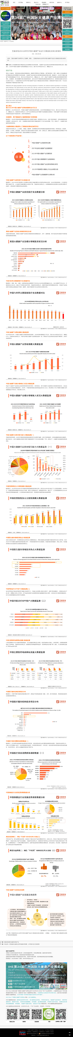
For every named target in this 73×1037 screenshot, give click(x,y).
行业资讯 (12, 41)
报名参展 (67, 12)
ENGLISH (38, 4)
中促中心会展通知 (5, 8)
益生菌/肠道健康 (42, 1001)
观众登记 (67, 15)
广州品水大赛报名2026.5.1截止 (5, 37)
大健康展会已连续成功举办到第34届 (46, 992)
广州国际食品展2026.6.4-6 (6, 28)
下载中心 (67, 30)
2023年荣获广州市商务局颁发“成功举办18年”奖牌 (29, 994)
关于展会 (20, 2)
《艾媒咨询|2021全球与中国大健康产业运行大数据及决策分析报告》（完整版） (30, 933)
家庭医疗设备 (15, 1001)
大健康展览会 (42, 1031)
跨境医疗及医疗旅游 (53, 1001)
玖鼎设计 (52, 1031)
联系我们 (52, 1030)
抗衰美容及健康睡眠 (25, 1001)
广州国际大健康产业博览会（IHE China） (36, 1030)
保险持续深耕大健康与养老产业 (11, 942)
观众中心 (36, 2)
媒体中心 (59, 2)
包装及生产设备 (37, 1003)
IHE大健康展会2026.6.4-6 (5, 23)
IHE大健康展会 (32, 997)
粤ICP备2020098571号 (32, 1033)
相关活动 (52, 2)
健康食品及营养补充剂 (22, 999)
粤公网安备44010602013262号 (46, 1033)
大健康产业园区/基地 (26, 1003)
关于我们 (67, 2)
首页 (14, 2)
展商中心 (28, 2)
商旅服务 (44, 2)
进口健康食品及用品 (35, 999)
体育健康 (17, 1003)
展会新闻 (67, 39)
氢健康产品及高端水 (56, 999)
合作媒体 (67, 46)
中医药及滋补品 (45, 999)
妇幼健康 (34, 1001)
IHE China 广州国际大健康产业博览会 (15, 997)
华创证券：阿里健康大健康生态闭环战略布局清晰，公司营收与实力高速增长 (22, 944)
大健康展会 (29, 1031)
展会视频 (67, 49)
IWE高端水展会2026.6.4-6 (5, 33)
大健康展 (47, 1031)
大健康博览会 (35, 1031)
